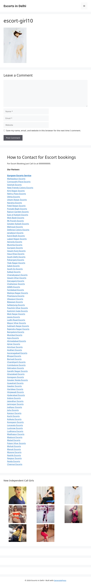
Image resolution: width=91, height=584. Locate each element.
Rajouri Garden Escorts (18, 211)
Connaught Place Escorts (18, 181)
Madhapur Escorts (15, 434)
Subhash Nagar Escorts (18, 326)
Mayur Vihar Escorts (16, 323)
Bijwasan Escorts (15, 301)
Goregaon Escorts (15, 377)
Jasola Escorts (13, 317)
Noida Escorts (13, 461)
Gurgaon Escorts (15, 247)
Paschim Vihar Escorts (17, 308)
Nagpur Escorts (14, 458)
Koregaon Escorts (15, 422)
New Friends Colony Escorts (20, 187)
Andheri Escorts (14, 350)
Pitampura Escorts (15, 295)
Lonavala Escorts (15, 425)
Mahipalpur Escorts (16, 178)
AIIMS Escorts (13, 287)
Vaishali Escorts (14, 184)
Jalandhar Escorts (15, 401)
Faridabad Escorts (15, 289)
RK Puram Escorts (15, 220)
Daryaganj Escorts (15, 280)
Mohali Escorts (14, 446)
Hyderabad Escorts (16, 395)
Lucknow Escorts (15, 428)
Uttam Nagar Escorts (17, 199)
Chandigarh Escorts (16, 362)
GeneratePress (60, 580)
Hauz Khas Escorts (15, 253)
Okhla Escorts (13, 196)
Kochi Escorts (13, 416)
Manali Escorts (14, 449)
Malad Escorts (13, 440)
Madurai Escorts (14, 437)
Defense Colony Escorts (18, 229)
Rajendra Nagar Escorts (18, 329)
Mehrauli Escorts (15, 226)
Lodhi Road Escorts (16, 320)
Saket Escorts (13, 265)
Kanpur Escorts (14, 413)
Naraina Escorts (14, 202)
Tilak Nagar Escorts (16, 262)
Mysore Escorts (14, 452)
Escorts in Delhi (15, 6)
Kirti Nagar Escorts (16, 190)
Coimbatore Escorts (16, 365)
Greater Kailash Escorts (18, 223)
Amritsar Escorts (15, 347)
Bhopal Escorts (14, 356)
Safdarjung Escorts (16, 305)
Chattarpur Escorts (16, 283)
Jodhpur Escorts (14, 407)
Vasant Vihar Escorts (16, 277)
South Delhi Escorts (16, 256)
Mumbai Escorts (14, 335)
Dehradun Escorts (15, 368)
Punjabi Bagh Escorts (17, 208)
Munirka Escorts (14, 244)
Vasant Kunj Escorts (16, 250)
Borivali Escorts (14, 359)
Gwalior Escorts (14, 386)
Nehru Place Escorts (16, 193)
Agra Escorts (13, 338)
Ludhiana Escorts (15, 431)
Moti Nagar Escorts (16, 314)
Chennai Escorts (14, 464)
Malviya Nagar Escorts (17, 293)
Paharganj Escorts (15, 259)
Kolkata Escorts (14, 419)
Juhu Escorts (13, 410)
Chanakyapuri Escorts (17, 274)
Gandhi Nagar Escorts (17, 371)
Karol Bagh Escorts (16, 235)
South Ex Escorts (15, 268)
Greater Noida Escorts (17, 380)
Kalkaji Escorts (14, 271)
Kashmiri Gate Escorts (17, 311)
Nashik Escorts (14, 455)
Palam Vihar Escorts (16, 443)
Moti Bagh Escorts (15, 217)
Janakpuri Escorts (15, 232)
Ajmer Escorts (13, 344)
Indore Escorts (14, 398)
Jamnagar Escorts (15, 404)
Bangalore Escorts (15, 332)
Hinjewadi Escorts (15, 392)
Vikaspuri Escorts (15, 299)
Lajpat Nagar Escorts (17, 238)
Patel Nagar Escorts (16, 205)
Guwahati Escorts (15, 383)
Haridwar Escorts (15, 389)
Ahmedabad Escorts (16, 341)
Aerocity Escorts (14, 241)
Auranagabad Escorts (17, 353)
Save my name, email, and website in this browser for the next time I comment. (43, 130)
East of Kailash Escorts (17, 214)
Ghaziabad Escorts (16, 374)
